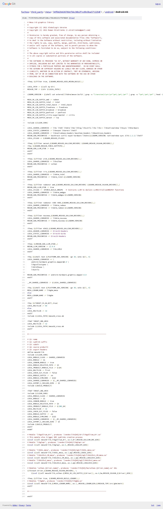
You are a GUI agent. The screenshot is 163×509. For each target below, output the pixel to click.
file (72, 18)
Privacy (21, 505)
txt (152, 505)
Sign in (158, 4)
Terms (28, 505)
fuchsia (25, 11)
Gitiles (14, 505)
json (159, 505)
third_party (37, 11)
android (109, 11)
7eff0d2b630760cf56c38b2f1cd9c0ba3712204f (77, 11)
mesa (48, 11)
